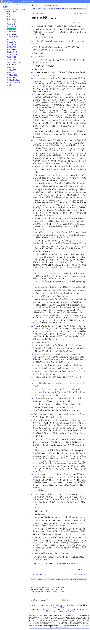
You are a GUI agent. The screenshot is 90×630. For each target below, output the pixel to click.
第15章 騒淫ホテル (13, 62)
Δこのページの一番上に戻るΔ (75, 566)
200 (32, 272)
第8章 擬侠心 (11, 42)
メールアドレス (61, 586)
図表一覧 (59, 603)
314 (32, 418)
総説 (8, 16)
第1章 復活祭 (11, 21)
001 (32, 26)
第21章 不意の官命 (13, 80)
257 (32, 341)
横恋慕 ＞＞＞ (83, 13)
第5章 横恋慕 (11, 32)
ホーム (4, 4)
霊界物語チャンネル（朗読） (55, 609)
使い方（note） (39, 603)
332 (32, 434)
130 (32, 188)
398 (32, 508)
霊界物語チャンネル (50, 5)
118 (32, 174)
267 (32, 352)
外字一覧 (65, 603)
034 (32, 77)
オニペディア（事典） (70, 607)
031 (32, 71)
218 (32, 295)
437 (32, 553)
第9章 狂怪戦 (11, 44)
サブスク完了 (70, 609)
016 (32, 46)
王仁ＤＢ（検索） (56, 607)
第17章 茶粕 (11, 70)
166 (32, 231)
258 (32, 344)
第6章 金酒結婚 (12, 37)
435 (32, 550)
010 (32, 37)
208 (32, 281)
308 (32, 412)
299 (32, 396)
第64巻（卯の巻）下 (12, 11)
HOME (32, 603)
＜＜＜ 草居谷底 (36, 13)
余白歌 (9, 85)
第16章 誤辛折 (12, 67)
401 (32, 514)
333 (32, 437)
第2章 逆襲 (11, 24)
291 (32, 387)
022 (32, 56)
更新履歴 (62, 605)
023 (32, 59)
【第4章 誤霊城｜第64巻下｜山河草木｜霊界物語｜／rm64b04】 (59, 591)
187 (32, 253)
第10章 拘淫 (11, 47)
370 (32, 472)
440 (32, 560)
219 (32, 298)
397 (32, 505)
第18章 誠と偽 (12, 72)
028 (32, 65)
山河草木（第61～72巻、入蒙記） (14, 9)
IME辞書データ (83, 607)
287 (32, 376)
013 (32, 41)
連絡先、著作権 (50, 603)
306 (32, 408)
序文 (8, 14)
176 (32, 240)
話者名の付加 (73, 603)
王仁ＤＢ (19, 4)
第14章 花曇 (11, 59)
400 (32, 511)
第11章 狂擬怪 (12, 52)
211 (32, 286)
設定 (24, 4)
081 (32, 130)
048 (32, 93)
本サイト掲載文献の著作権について (40, 621)
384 (32, 488)
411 (32, 525)
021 (32, 52)
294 (32, 390)
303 (32, 402)
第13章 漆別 (11, 57)
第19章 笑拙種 (12, 75)
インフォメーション (76, 22)
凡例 (80, 603)
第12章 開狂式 (12, 54)
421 (32, 534)
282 (32, 369)
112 (32, 165)
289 (32, 381)
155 (32, 217)
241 (32, 324)
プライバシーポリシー (62, 625)
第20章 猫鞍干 (12, 77)
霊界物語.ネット (12, 1)
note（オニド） (45, 607)
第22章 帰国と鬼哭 (13, 82)
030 (32, 68)
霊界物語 (6, 7)
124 (32, 182)
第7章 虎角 (11, 39)
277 (32, 363)
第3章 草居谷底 (12, 26)
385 (32, 491)
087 (32, 139)
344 (32, 448)
